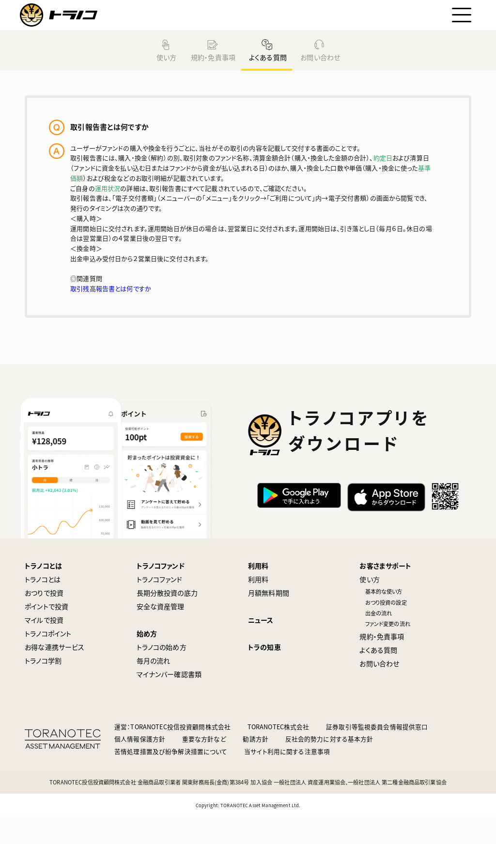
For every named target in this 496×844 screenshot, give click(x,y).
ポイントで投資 (46, 633)
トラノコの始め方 (161, 674)
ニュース (261, 647)
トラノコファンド (161, 593)
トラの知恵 (264, 674)
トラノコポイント (48, 660)
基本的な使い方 (384, 618)
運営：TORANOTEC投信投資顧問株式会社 (172, 753)
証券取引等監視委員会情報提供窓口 (377, 753)
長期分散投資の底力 (167, 620)
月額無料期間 (268, 620)
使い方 (166, 57)
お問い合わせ (319, 57)
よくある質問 (267, 57)
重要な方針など (204, 766)
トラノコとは (43, 593)
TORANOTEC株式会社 (279, 753)
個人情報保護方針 (139, 766)
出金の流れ (378, 640)
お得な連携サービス (54, 674)
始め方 (147, 660)
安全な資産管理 (161, 633)
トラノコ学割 (43, 687)
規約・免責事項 (212, 57)
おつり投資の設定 (386, 629)
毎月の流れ (153, 687)
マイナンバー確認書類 (169, 701)
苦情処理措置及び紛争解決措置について (171, 778)
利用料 (258, 593)
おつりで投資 (44, 620)
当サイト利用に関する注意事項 (287, 778)
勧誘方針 (255, 766)
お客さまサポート (385, 593)
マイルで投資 (44, 647)
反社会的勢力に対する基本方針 (329, 766)
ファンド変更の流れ (387, 651)
